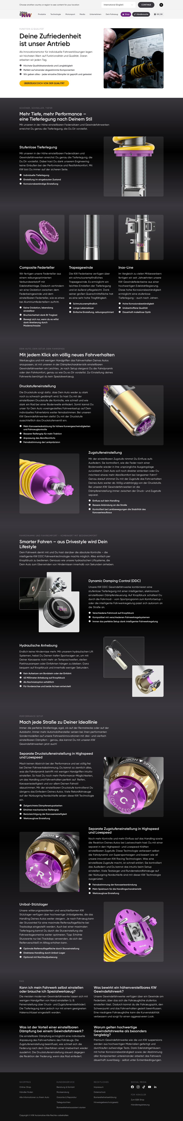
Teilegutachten (63, 1102)
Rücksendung (63, 1092)
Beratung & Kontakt (66, 1087)
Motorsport (70, 14)
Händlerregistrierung (140, 1105)
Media (82, 14)
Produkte (42, 14)
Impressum (99, 1087)
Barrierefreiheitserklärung (105, 1097)
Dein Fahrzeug (112, 14)
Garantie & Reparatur (66, 1097)
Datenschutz (100, 1092)
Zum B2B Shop (137, 1100)
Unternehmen (95, 14)
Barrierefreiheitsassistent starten (71, 1107)
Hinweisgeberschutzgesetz (106, 1102)
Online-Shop (25, 1087)
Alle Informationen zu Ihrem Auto (34, 1097)
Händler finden (26, 1092)
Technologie (55, 14)
